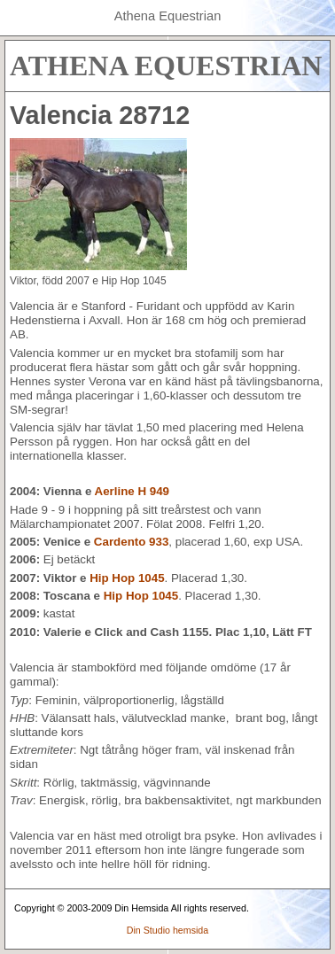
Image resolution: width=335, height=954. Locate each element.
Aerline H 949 (132, 491)
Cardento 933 (131, 541)
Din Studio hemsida (167, 930)
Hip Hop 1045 (127, 578)
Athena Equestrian (168, 16)
